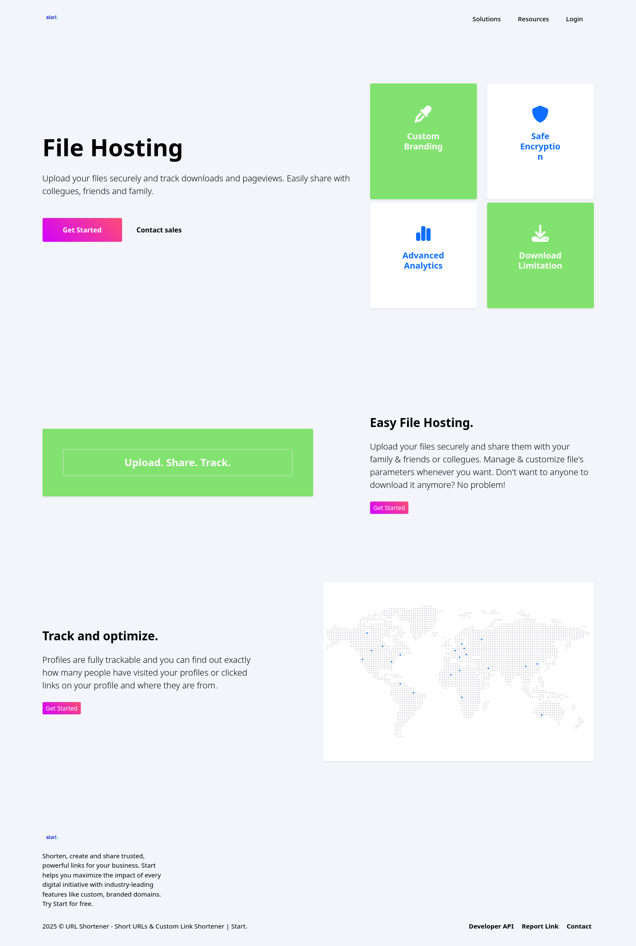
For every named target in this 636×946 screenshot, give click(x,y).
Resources (533, 18)
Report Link (540, 926)
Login (574, 18)
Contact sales (159, 230)
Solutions (487, 18)
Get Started (82, 230)
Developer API (491, 926)
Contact (579, 926)
